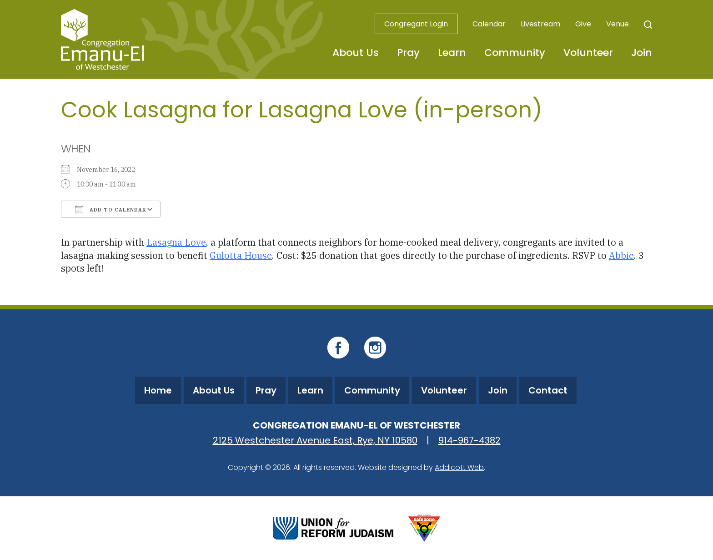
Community (514, 52)
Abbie (621, 255)
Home (158, 390)
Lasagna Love (176, 242)
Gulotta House (241, 255)
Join (641, 52)
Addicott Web (459, 467)
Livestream (540, 24)
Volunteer (588, 52)
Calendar (489, 24)
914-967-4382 (469, 440)
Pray (408, 52)
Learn (452, 52)
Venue (617, 24)
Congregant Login (416, 24)
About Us (355, 52)
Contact (547, 390)
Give (583, 24)
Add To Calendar (110, 209)
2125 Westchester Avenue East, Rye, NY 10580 (315, 440)
